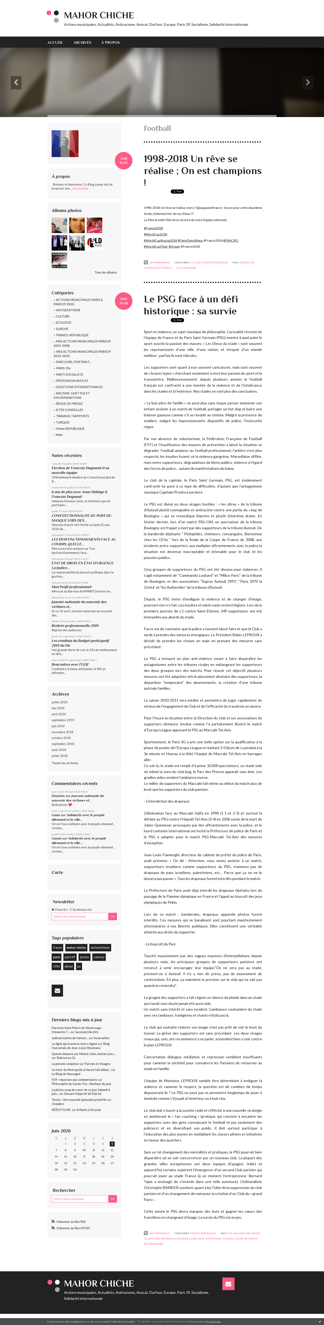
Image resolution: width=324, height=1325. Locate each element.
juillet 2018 (60, 756)
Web (59, 435)
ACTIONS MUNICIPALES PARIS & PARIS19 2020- (78, 302)
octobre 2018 (61, 738)
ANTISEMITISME (68, 310)
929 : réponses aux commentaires (74, 1079)
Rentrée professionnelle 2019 (75, 626)
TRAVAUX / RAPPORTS (72, 416)
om (235, 1233)
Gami (56, 815)
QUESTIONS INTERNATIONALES (79, 387)
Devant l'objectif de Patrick (82, 1093)
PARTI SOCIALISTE (69, 374)
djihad (68, 966)
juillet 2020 (60, 702)
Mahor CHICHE (99, 15)
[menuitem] (58, 42)
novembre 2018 (62, 732)
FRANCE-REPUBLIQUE (72, 335)
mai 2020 (58, 708)
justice (84, 957)
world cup (247, 262)
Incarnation (102, 1038)
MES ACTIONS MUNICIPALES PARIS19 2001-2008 (82, 343)
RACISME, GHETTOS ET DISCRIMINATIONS (72, 395)
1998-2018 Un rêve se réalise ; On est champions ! (203, 170)
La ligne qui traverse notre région (75, 1044)
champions (151, 267)
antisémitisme (100, 947)
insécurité (197, 1238)
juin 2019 (58, 726)
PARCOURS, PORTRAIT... (73, 362)
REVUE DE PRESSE (69, 403)
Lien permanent (157, 262)
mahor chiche (76, 947)
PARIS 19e (63, 368)
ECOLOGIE (63, 322)
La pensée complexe (65, 1064)
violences (183, 1238)
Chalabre (58, 1104)
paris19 (70, 957)
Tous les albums (106, 272)
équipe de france (246, 1238)
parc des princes (165, 1238)
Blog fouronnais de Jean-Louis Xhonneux (81, 1046)
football (166, 267)
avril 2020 (59, 714)
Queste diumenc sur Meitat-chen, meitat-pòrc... (84, 1054)
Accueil (55, 42)
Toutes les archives (65, 763)
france (57, 947)
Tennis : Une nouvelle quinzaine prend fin (79, 1099)
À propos (110, 42)
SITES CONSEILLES (69, 410)
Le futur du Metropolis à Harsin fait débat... (81, 1070)
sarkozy (99, 957)
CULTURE (63, 316)
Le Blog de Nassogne (66, 1074)
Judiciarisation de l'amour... (70, 1038)
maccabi (244, 1233)
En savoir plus (213, 1321)
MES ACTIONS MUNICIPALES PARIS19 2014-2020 (82, 354)
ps (79, 966)
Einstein (58, 796)
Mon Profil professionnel (72, 587)
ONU (56, 966)
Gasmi (57, 838)
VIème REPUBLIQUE (70, 428)
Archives (82, 42)
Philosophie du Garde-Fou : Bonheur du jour (81, 1084)
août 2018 (59, 750)
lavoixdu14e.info (87, 1032)
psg (230, 1233)
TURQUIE (63, 422)
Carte (57, 872)
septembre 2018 (63, 744)
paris (56, 957)
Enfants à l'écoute (89, 1110)
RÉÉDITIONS (61, 1110)
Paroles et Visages (97, 1064)
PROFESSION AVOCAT (72, 380)
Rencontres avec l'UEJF (70, 664)
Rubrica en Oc (66, 1058)
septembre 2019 (63, 720)
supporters (212, 1238)
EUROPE (62, 329)
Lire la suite (80, 188)
